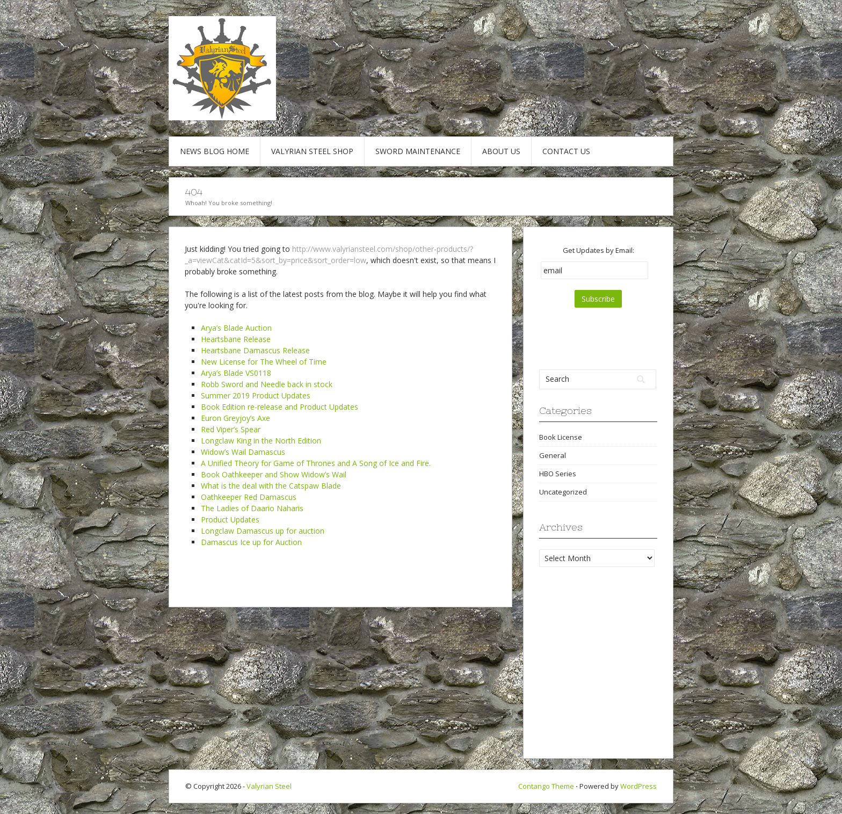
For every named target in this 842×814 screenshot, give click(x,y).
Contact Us (566, 151)
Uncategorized (563, 492)
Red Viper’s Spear (230, 429)
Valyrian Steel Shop (312, 151)
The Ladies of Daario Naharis (252, 508)
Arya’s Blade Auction (236, 328)
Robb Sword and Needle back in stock (266, 384)
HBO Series (557, 473)
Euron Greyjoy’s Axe (235, 418)
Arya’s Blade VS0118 (236, 373)
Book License (560, 437)
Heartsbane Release (236, 339)
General (552, 455)
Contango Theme (546, 786)
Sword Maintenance (417, 151)
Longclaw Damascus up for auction (262, 531)
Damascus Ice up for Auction (251, 542)
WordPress (638, 786)
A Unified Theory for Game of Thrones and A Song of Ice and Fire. (316, 463)
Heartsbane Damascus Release (255, 350)
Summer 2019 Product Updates (255, 395)
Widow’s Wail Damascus (243, 452)
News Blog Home (214, 151)
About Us (501, 151)
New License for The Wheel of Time (263, 362)
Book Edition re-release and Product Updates (279, 407)
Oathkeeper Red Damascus (248, 497)
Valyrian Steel (269, 786)
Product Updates (230, 519)
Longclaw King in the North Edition (261, 440)
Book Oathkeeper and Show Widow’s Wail (273, 474)
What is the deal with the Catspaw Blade (271, 486)
